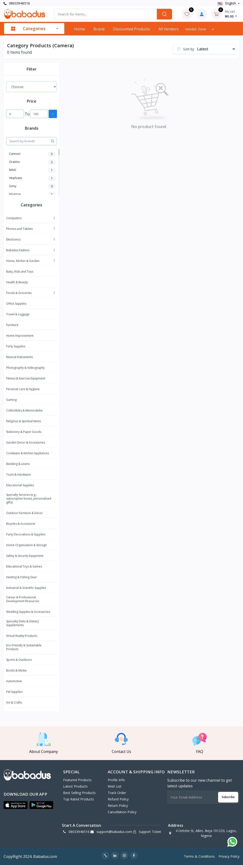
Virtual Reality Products (21, 636)
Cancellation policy (122, 812)
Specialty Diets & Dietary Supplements (22, 623)
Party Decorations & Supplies (25, 534)
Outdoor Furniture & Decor (24, 513)
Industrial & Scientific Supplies (26, 588)
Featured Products (77, 780)
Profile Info (116, 780)
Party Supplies (15, 346)
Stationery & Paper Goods (23, 432)
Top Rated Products (78, 799)
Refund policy (118, 799)
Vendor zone (196, 29)
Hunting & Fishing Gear (21, 577)
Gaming (11, 400)
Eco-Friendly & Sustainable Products (24, 647)
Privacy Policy (229, 856)
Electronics (13, 239)
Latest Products (75, 786)
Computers (13, 218)
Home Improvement (19, 336)
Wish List (115, 786)
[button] (16, 805)
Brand (98, 29)
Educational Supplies (20, 485)
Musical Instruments (19, 357)
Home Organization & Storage (26, 545)
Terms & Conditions (199, 856)
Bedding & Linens (18, 464)
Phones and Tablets (19, 229)
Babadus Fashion (17, 250)
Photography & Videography (25, 368)
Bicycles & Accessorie (20, 524)
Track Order (117, 792)
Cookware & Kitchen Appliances (27, 453)
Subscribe (228, 797)
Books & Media (16, 670)
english (227, 3)
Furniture (12, 325)
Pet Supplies (14, 692)
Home (79, 29)
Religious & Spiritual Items (23, 421)
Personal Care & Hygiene (23, 389)
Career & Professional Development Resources (22, 599)
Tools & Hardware (18, 475)
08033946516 (17, 3)
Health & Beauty (17, 282)
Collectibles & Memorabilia (24, 410)
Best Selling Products (79, 792)
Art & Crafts (14, 702)
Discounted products (131, 29)
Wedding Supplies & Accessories (28, 612)
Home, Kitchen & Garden (22, 261)
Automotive (14, 681)
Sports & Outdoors (19, 660)
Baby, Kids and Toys (19, 271)
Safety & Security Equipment (24, 556)
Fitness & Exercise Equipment (25, 378)
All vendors (169, 29)
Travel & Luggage (17, 314)
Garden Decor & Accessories (25, 442)
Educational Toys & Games (24, 566)
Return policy (118, 805)
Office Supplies (16, 304)
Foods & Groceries (19, 293)
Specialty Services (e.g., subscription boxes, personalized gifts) (28, 498)
